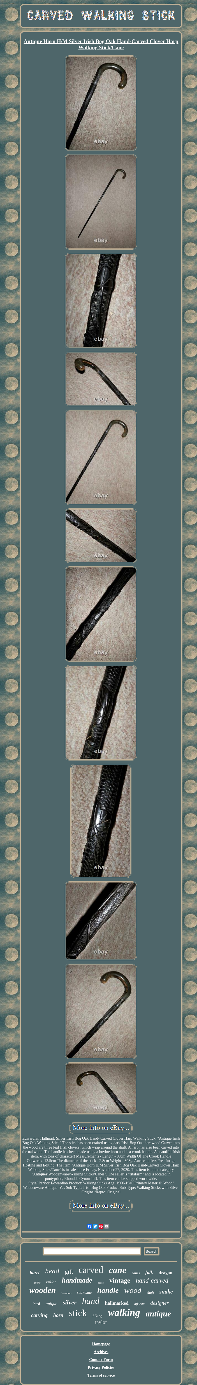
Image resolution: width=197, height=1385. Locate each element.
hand (90, 1301)
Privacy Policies (101, 1367)
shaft (150, 1293)
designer (159, 1303)
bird (36, 1304)
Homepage (101, 1344)
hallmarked (117, 1303)
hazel (35, 1272)
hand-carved (152, 1280)
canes (136, 1273)
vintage (119, 1280)
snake (166, 1291)
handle (108, 1290)
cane (117, 1270)
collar (51, 1282)
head (52, 1271)
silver (70, 1302)
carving (39, 1315)
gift (69, 1271)
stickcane (84, 1292)
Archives (101, 1352)
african (139, 1304)
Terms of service (101, 1375)
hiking (97, 1316)
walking (124, 1312)
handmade (77, 1280)
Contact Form (101, 1360)
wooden (42, 1290)
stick (78, 1313)
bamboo (66, 1293)
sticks (37, 1282)
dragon (165, 1272)
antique (158, 1313)
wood (132, 1290)
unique (51, 1303)
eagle (101, 1282)
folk (149, 1272)
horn (58, 1315)
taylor (101, 1322)
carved (90, 1270)
